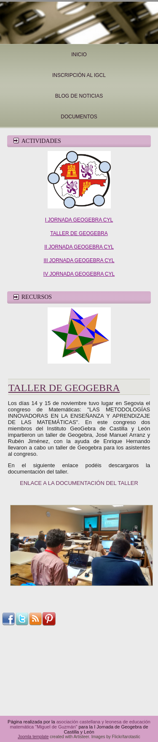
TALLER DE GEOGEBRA (78, 233)
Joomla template (33, 736)
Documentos (79, 117)
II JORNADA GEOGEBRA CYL (79, 247)
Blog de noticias (79, 96)
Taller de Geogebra (64, 387)
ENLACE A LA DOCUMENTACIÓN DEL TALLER (79, 483)
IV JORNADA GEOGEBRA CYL (79, 274)
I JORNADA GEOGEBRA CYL (79, 220)
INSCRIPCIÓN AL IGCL (79, 75)
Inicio (79, 54)
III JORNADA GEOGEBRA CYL (78, 260)
